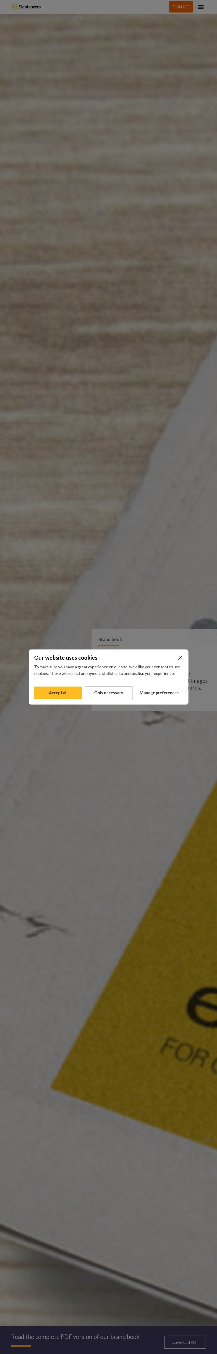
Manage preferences (159, 692)
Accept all (58, 692)
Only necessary (108, 692)
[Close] (180, 657)
